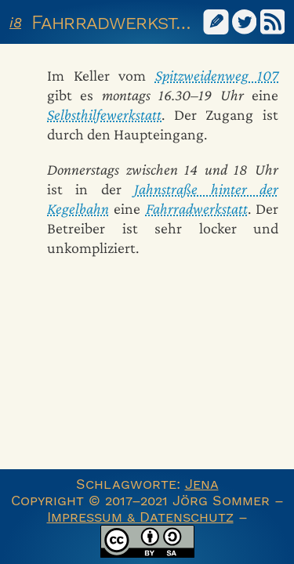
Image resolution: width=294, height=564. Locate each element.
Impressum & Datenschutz (140, 516)
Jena (202, 483)
